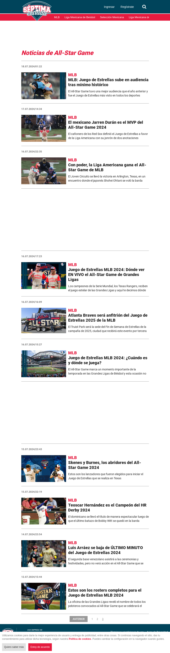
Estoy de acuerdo (40, 647)
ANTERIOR (79, 618)
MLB (57, 17)
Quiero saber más (14, 647)
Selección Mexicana (112, 17)
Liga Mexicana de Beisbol (79, 17)
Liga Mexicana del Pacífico (145, 17)
